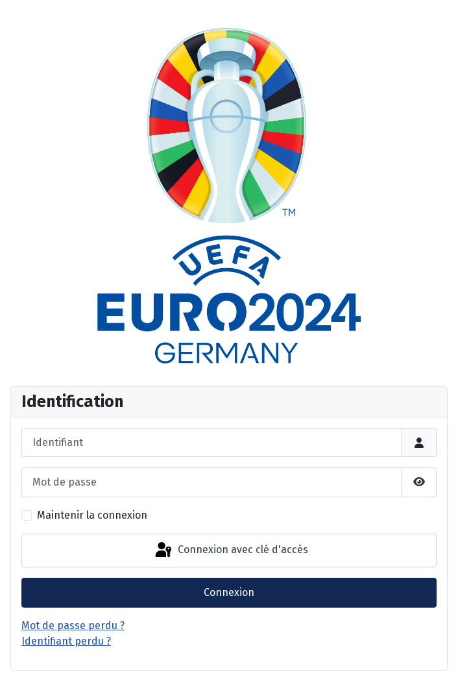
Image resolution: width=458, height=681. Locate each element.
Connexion (229, 592)
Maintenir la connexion (92, 515)
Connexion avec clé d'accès (230, 550)
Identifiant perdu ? (66, 641)
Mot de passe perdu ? (73, 625)
